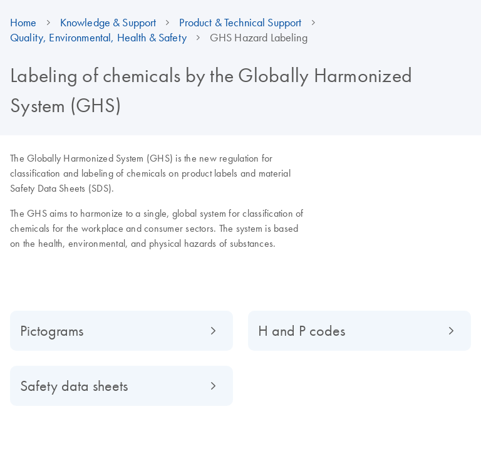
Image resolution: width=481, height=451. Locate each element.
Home (23, 22)
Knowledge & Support (108, 22)
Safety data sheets (74, 385)
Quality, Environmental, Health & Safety (98, 37)
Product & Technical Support (240, 22)
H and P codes (301, 330)
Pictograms (51, 330)
